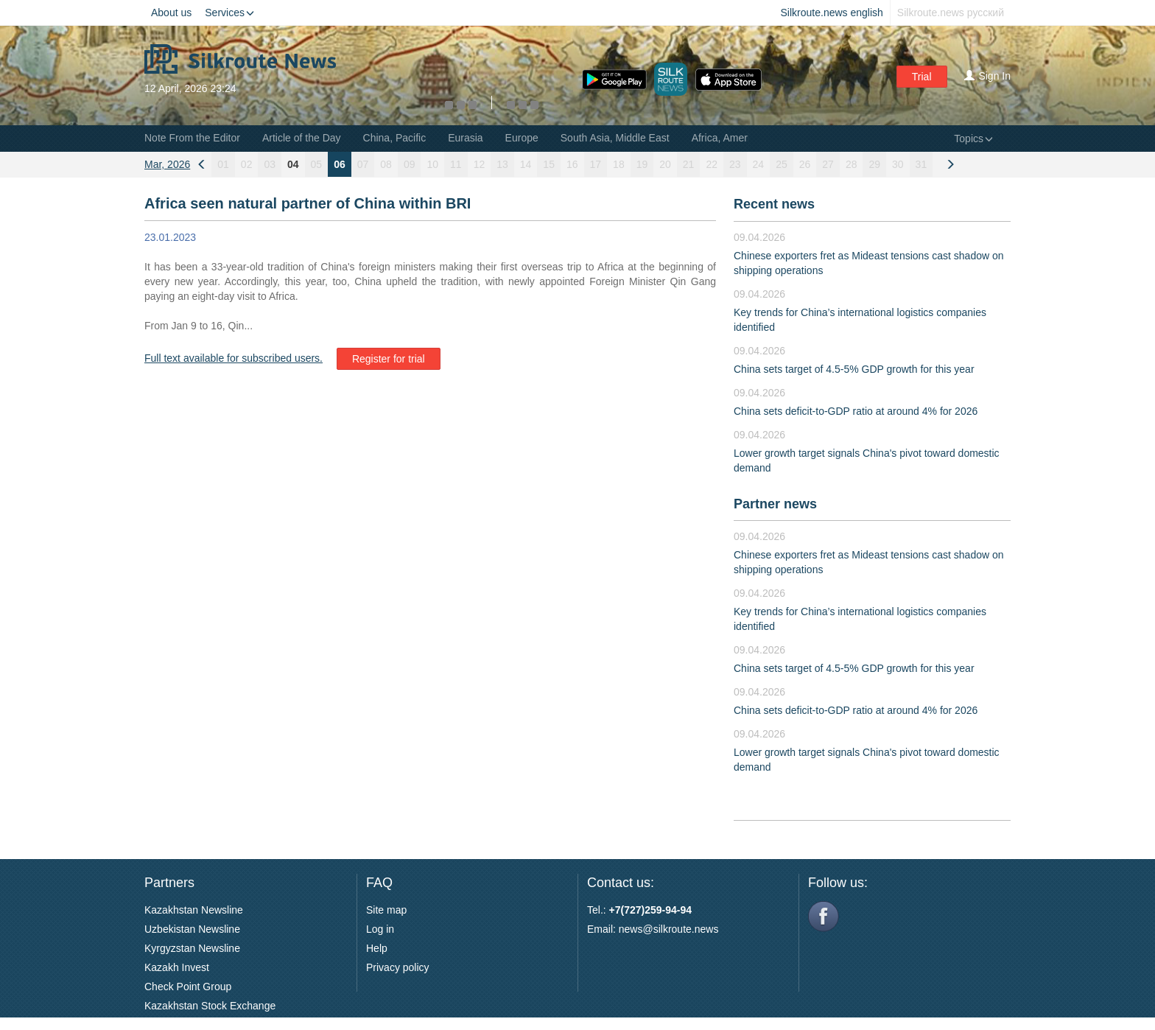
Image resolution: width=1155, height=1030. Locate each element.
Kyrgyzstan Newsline (192, 948)
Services (229, 12)
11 (456, 164)
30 (898, 164)
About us (171, 12)
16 (572, 164)
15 (549, 164)
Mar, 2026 (167, 164)
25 (781, 164)
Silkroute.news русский (950, 12)
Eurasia (465, 138)
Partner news (775, 504)
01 (223, 164)
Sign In (987, 76)
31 (921, 164)
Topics (973, 138)
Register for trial (388, 359)
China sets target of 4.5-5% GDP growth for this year (854, 369)
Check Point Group (187, 986)
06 (339, 164)
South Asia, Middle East (615, 138)
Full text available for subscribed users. (233, 358)
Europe (521, 138)
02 (247, 164)
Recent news (774, 204)
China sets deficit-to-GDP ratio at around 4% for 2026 (855, 411)
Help (376, 948)
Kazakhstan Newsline (193, 910)
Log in (380, 929)
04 (293, 164)
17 (596, 164)
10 (432, 164)
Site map (386, 910)
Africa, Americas (729, 138)
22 (711, 164)
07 (363, 164)
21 (689, 164)
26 (805, 164)
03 (269, 164)
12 (479, 164)
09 (409, 164)
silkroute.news (686, 929)
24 (759, 164)
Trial (922, 77)
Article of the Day (301, 138)
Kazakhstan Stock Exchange (209, 1006)
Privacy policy (397, 967)
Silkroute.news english (832, 12)
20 (665, 164)
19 (642, 164)
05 (317, 164)
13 (502, 164)
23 (735, 164)
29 (874, 164)
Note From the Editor (192, 138)
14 (526, 164)
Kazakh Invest (176, 967)
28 (851, 164)
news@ (636, 929)
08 (386, 164)
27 (828, 164)
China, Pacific (394, 138)
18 (619, 164)
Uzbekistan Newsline (192, 929)
